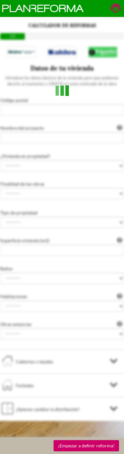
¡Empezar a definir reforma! (86, 445)
